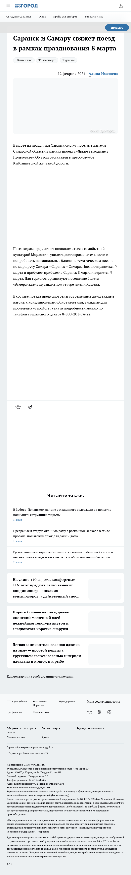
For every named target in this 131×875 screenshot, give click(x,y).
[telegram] (31, 407)
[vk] (18, 407)
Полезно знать (41, 712)
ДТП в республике (17, 701)
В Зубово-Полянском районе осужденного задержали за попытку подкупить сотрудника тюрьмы (65, 514)
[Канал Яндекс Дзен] (109, 712)
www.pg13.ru (46, 747)
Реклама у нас (94, 16)
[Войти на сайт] (121, 6)
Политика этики (16, 737)
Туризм (68, 60)
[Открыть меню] (8, 6)
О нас (42, 16)
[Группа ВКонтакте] (89, 712)
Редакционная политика (90, 728)
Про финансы (14, 712)
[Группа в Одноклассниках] (99, 712)
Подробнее (43, 831)
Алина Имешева (103, 73)
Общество (24, 60)
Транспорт (47, 60)
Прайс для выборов (65, 16)
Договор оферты (51, 728)
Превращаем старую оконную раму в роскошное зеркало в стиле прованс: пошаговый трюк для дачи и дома (65, 536)
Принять (117, 27)
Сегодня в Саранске (18, 16)
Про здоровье (67, 701)
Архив (45, 737)
